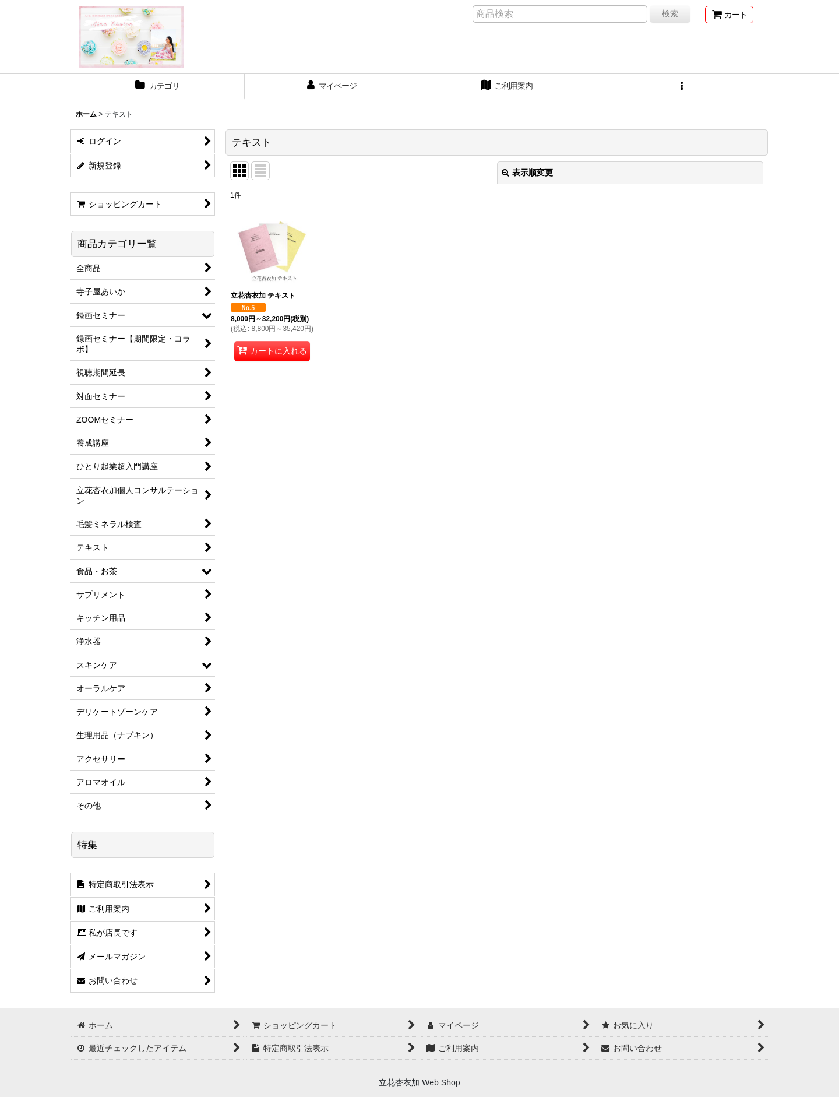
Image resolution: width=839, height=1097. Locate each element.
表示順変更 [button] (527, 172)
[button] (681, 87)
